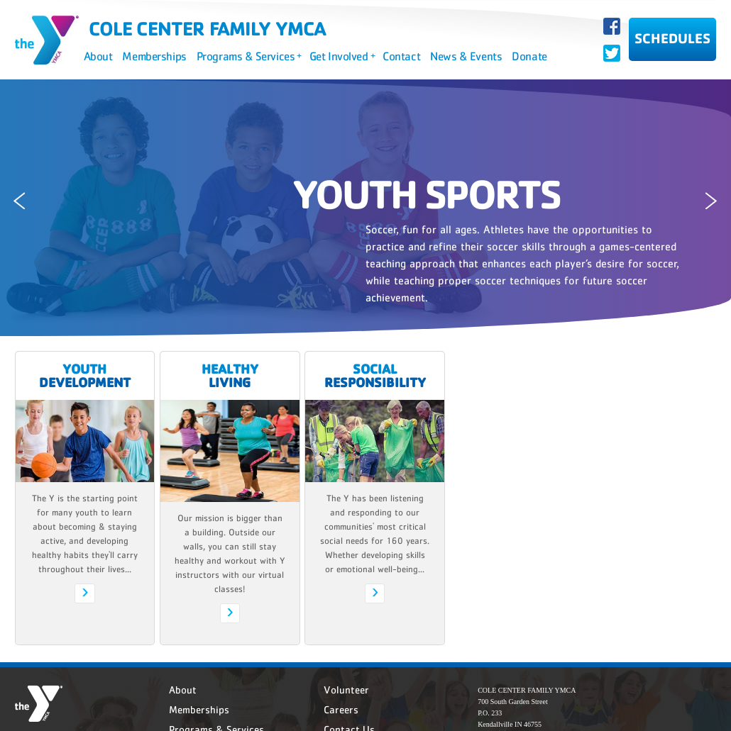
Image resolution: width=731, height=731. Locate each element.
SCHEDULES (672, 38)
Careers (341, 710)
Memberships (154, 56)
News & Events (466, 56)
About (98, 56)
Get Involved (342, 56)
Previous (14, 201)
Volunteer (346, 690)
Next (716, 201)
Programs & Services (249, 56)
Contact (401, 56)
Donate (529, 56)
